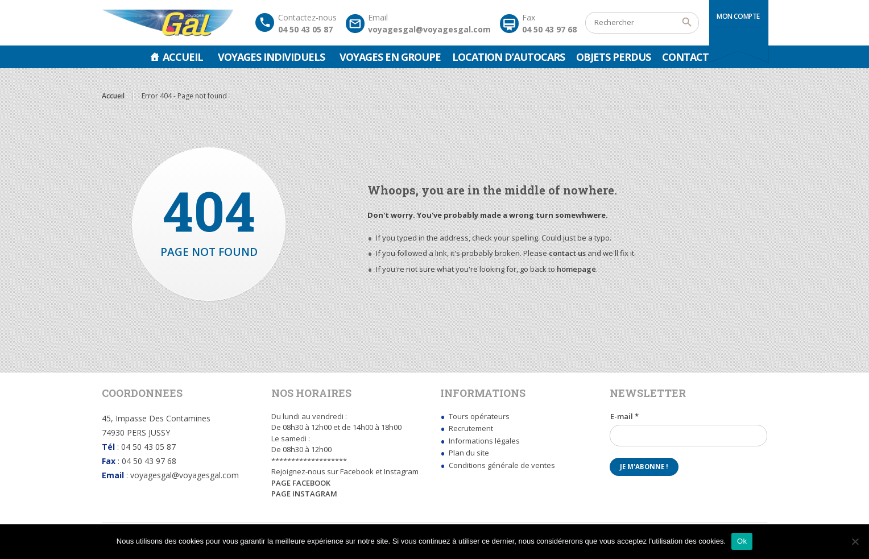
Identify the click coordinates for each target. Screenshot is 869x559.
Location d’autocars (508, 57)
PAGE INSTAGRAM (304, 493)
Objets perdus (613, 57)
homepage (576, 269)
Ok (742, 541)
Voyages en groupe (390, 57)
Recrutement (471, 428)
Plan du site (469, 453)
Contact (685, 57)
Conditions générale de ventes (502, 465)
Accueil (183, 57)
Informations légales (484, 441)
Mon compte (738, 16)
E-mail (624, 416)
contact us (567, 253)
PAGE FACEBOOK (300, 483)
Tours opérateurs (479, 416)
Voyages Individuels (271, 57)
